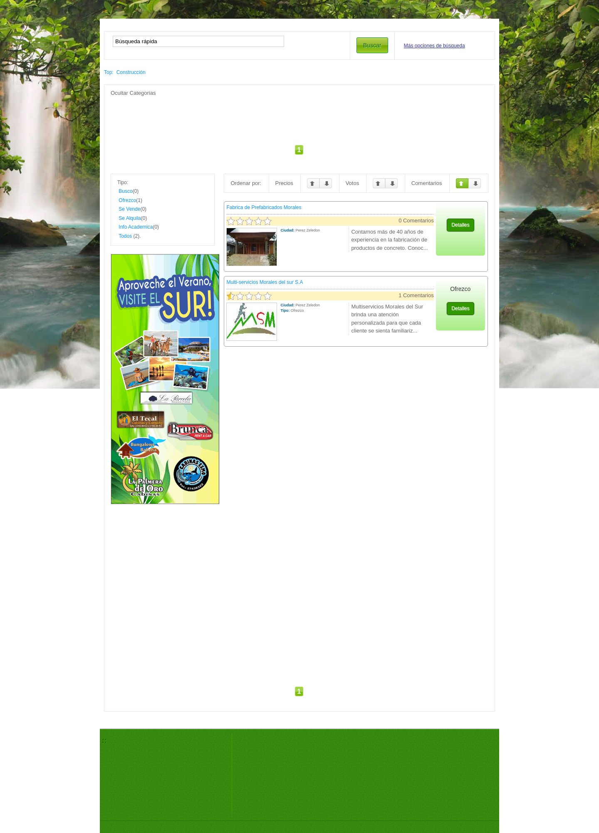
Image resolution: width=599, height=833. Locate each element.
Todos (125, 236)
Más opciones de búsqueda (434, 46)
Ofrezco (127, 200)
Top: (109, 72)
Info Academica (136, 227)
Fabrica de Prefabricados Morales (263, 207)
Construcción (131, 72)
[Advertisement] (299, 115)
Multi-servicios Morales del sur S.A (264, 282)
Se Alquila (130, 218)
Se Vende (129, 209)
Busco (125, 191)
